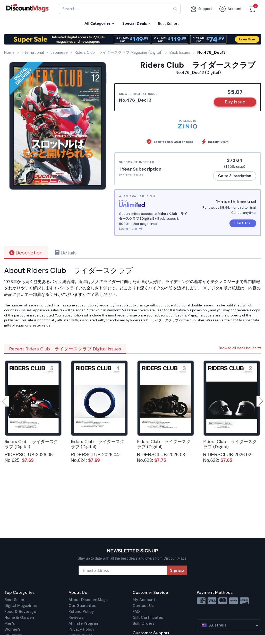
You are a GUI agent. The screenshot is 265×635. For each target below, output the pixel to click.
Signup (177, 570)
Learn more (130, 228)
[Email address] (123, 570)
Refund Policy (81, 611)
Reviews (76, 617)
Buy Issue (235, 102)
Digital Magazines (20, 605)
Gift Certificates (148, 617)
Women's (12, 629)
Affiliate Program (84, 623)
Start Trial (242, 223)
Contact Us (143, 605)
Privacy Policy (82, 629)
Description (25, 252)
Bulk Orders (144, 623)
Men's (9, 623)
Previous (4, 401)
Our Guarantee (82, 605)
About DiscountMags (88, 599)
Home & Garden (19, 617)
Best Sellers (15, 599)
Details (66, 252)
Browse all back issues (240, 348)
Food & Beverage (20, 611)
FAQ (136, 611)
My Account (144, 599)
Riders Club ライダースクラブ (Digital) (31, 444)
